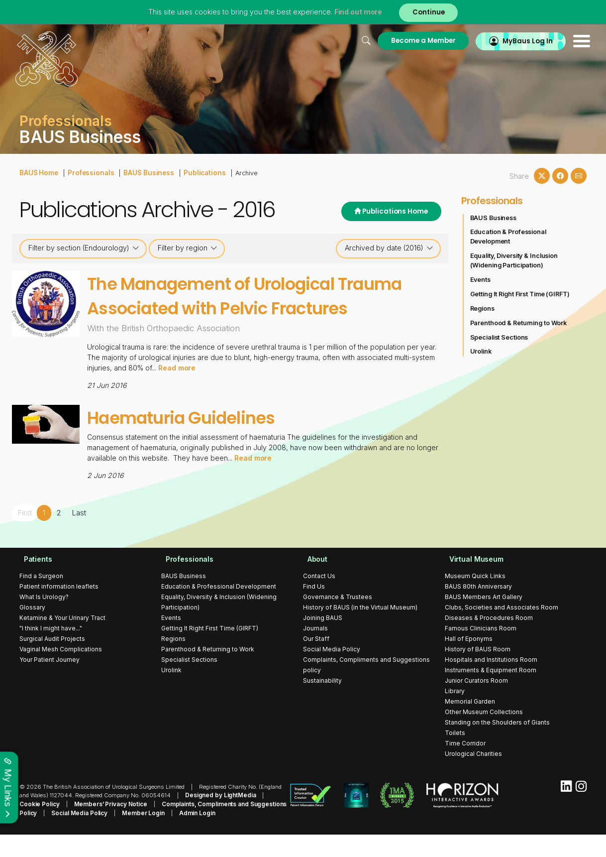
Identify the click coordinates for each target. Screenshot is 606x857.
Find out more (356, 12)
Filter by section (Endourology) (83, 248)
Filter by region (187, 248)
